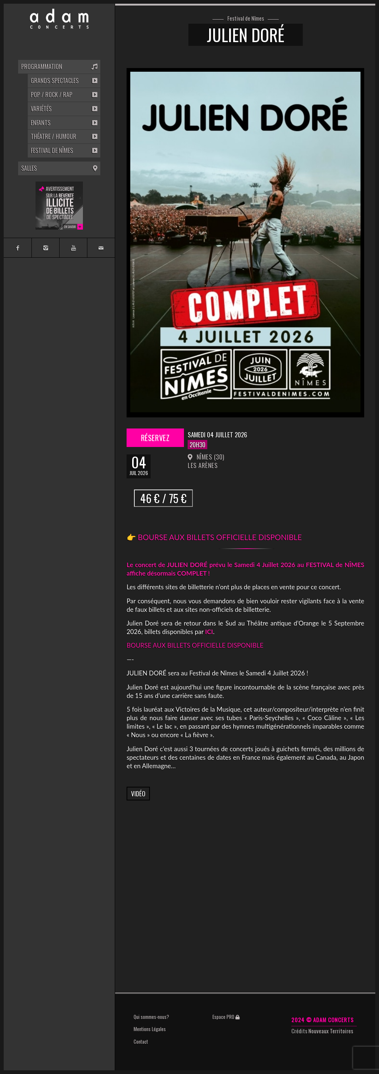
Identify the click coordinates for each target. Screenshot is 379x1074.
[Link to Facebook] (17, 247)
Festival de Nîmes (245, 18)
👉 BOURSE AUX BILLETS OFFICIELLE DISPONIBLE (215, 537)
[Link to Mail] (101, 247)
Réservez (155, 437)
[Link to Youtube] (73, 247)
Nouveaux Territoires (330, 1031)
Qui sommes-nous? (151, 1016)
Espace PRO (225, 1016)
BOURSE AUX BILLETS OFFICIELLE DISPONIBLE (195, 645)
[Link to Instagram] (45, 247)
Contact (141, 1041)
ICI (209, 632)
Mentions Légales (150, 1029)
